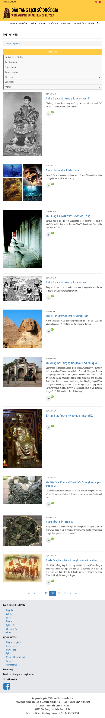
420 (40, 593)
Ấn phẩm (8, 87)
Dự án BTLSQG (65, 23)
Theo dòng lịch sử (11, 62)
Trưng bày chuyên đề (13, 642)
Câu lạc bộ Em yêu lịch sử (15, 657)
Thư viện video (11, 646)
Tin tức (33, 23)
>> (76, 593)
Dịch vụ (8, 653)
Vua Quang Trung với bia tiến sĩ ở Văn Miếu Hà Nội (68, 216)
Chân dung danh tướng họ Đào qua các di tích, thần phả (71, 363)
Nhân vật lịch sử (10, 67)
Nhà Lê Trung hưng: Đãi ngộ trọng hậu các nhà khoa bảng (72, 560)
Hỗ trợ (91, 23)
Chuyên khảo (9, 82)
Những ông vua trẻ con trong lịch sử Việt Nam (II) (68, 98)
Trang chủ (13, 23)
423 (58, 593)
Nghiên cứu (53, 23)
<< (29, 593)
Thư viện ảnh (11, 650)
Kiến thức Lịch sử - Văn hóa (14, 57)
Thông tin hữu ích (79, 23)
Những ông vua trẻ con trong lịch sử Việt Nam (66, 282)
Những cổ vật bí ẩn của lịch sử (59, 522)
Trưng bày (42, 23)
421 (46, 593)
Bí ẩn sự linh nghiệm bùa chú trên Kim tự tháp (67, 316)
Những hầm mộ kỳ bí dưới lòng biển (62, 170)
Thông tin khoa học (11, 72)
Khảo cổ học (9, 77)
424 (65, 593)
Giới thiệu (23, 23)
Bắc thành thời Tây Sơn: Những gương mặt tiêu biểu (69, 415)
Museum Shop (11, 665)
